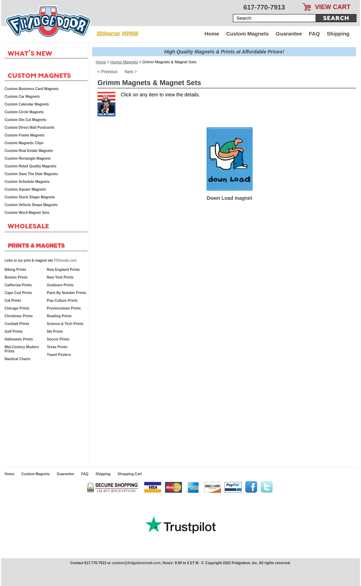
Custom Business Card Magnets (31, 89)
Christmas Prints (19, 316)
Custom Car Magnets (22, 96)
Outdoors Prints (60, 285)
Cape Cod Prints (18, 293)
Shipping (338, 34)
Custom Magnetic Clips (24, 143)
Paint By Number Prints (66, 293)
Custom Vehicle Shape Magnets (31, 205)
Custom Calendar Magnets (27, 104)
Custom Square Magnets (25, 189)
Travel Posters (59, 355)
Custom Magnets (247, 34)
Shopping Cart (130, 474)
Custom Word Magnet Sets (27, 213)
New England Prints (63, 270)
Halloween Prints (19, 339)
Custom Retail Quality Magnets (30, 166)
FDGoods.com (65, 260)
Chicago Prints (17, 308)
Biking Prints (15, 270)
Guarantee (289, 34)
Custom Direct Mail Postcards (30, 127)
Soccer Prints (58, 339)
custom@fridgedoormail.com (136, 563)
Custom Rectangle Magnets (28, 158)
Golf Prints (14, 331)
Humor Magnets (124, 62)
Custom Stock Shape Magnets (30, 197)
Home (211, 34)
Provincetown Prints (64, 308)
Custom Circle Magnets (24, 112)
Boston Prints (16, 277)
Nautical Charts (17, 359)
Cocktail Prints (17, 324)
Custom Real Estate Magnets (29, 151)
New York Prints (60, 277)
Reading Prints (59, 316)
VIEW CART (332, 7)
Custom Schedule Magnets (27, 182)
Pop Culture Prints (62, 300)
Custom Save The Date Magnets (31, 174)
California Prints (18, 285)
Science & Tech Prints (65, 324)
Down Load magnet (229, 198)
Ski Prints (55, 331)
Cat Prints (13, 300)
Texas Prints (57, 347)
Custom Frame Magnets (24, 135)
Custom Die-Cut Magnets (25, 120)
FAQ (314, 34)
